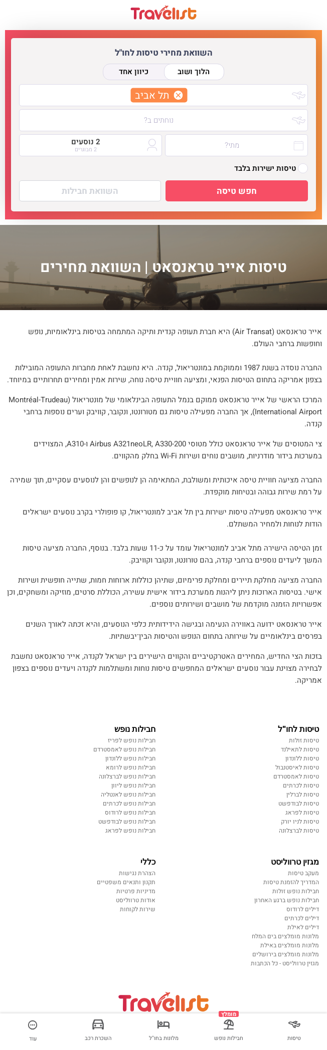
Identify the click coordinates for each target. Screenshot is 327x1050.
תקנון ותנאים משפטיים (126, 882)
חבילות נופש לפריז (131, 740)
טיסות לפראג (302, 812)
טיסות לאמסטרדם (296, 776)
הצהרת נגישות (137, 873)
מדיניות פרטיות (135, 891)
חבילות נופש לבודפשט (126, 821)
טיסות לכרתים (301, 785)
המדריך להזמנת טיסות (291, 882)
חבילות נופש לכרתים (129, 803)
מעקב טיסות (303, 873)
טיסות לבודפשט (298, 803)
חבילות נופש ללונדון (130, 758)
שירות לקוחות (137, 909)
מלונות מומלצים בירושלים (285, 954)
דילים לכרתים (301, 918)
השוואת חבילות (90, 191)
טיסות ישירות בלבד (271, 168)
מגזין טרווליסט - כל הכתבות (285, 963)
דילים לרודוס (302, 909)
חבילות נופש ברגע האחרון (286, 900)
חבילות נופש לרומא (130, 767)
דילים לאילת (303, 927)
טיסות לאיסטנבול (297, 767)
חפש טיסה (237, 191)
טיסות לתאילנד (300, 749)
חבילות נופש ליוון (133, 785)
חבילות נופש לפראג (130, 830)
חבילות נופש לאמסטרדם (124, 749)
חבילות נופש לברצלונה (127, 776)
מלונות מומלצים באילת (289, 945)
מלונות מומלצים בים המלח (285, 936)
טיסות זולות (304, 740)
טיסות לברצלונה (299, 830)
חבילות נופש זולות (295, 891)
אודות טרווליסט (135, 900)
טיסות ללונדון (302, 758)
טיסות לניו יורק (300, 821)
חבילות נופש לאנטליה (128, 794)
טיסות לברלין (302, 794)
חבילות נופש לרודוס (130, 812)
